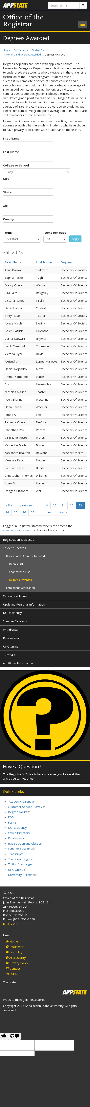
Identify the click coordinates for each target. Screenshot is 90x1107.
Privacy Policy (17, 963)
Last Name (11, 152)
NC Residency (12, 613)
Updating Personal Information (24, 604)
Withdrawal (10, 629)
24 (7, 512)
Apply (75, 239)
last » (63, 512)
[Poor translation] (14, 1036)
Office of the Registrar (23, 20)
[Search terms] (63, 5)
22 (72, 505)
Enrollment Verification (20, 588)
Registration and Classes (25, 843)
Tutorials (9, 655)
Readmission (11, 638)
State (7, 192)
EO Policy (14, 952)
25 (15, 512)
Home (6, 50)
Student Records (41, 50)
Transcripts (16, 854)
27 (32, 512)
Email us (9, 923)
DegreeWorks (19, 812)
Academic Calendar (21, 801)
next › (51, 512)
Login (11, 974)
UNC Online (10, 646)
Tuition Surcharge (20, 864)
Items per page (54, 232)
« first (10, 505)
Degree (66, 262)
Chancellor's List (19, 572)
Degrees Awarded (20, 580)
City (6, 179)
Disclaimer (15, 947)
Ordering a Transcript (18, 596)
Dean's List (16, 564)
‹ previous (25, 505)
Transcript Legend (20, 859)
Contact (13, 968)
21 (63, 505)
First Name (11, 138)
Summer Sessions (15, 621)
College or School (16, 165)
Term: (7, 232)
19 (46, 505)
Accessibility (16, 958)
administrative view (16, 530)
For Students (21, 50)
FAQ (11, 817)
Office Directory (19, 833)
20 (54, 505)
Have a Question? (22, 766)
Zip (5, 206)
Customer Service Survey (26, 807)
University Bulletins (22, 875)
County (8, 219)
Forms (12, 822)
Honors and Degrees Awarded (23, 54)
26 (24, 512)
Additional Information (18, 663)
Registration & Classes (18, 540)
